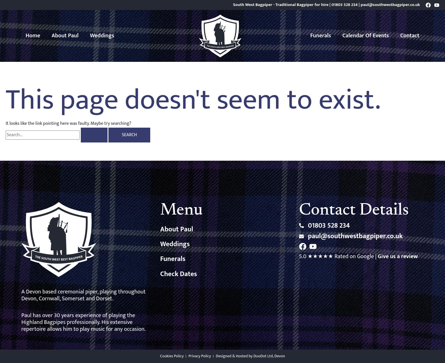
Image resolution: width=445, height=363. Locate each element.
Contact (409, 35)
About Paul (65, 35)
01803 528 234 (344, 4)
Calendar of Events (365, 35)
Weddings (102, 35)
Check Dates (178, 274)
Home (33, 35)
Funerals (320, 35)
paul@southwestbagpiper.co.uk (390, 4)
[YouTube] (436, 5)
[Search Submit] (94, 135)
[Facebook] (428, 5)
